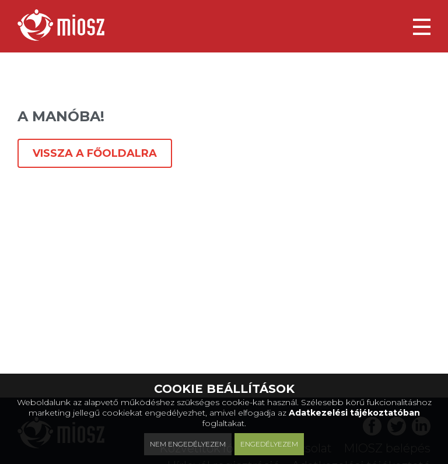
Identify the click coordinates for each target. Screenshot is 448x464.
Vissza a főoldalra (95, 153)
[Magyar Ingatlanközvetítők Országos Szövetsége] (61, 25)
